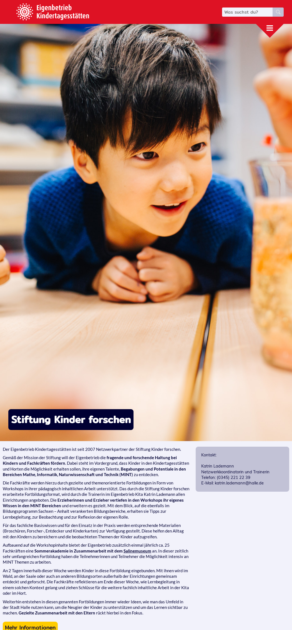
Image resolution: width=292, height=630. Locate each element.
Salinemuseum (137, 551)
